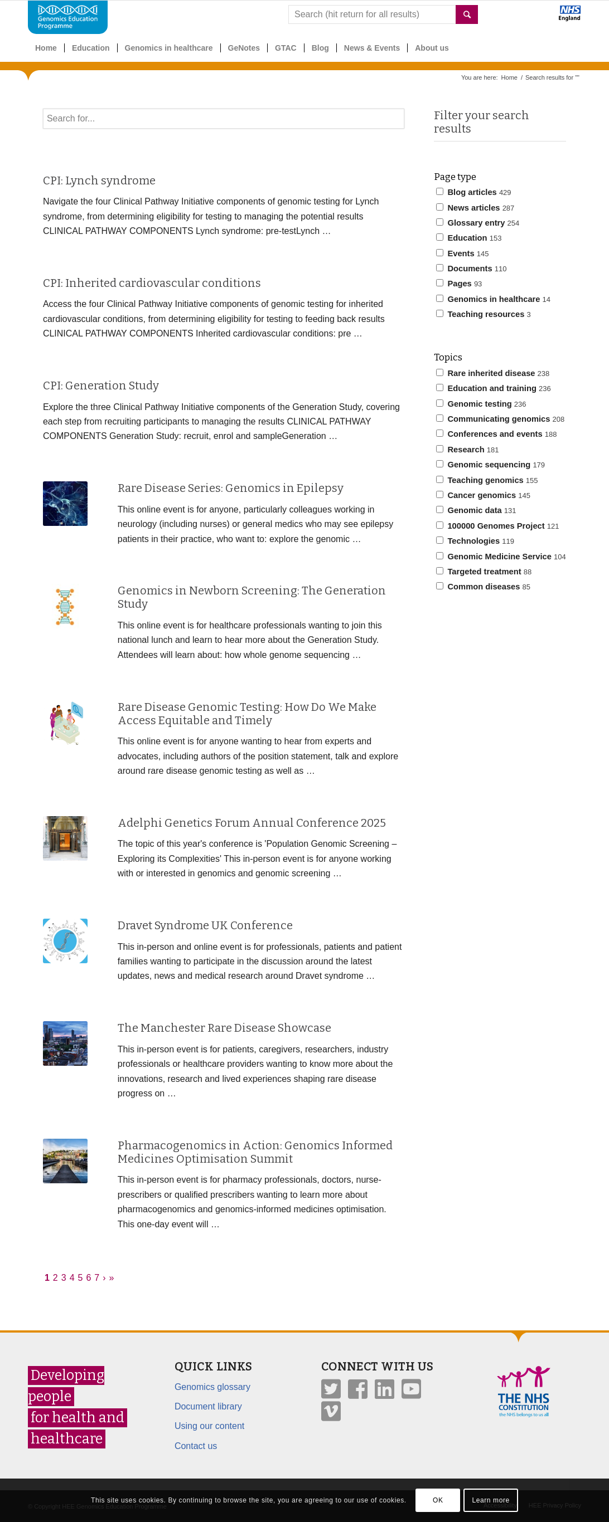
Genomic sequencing (490, 464)
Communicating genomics (500, 418)
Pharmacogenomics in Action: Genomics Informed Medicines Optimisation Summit (255, 1152)
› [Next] (104, 1277)
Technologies (475, 540)
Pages (459, 283)
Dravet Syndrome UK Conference (205, 925)
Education (468, 237)
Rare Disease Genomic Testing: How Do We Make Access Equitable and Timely (247, 713)
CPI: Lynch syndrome (99, 180)
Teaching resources (483, 314)
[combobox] (383, 14)
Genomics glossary (212, 1387)
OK (438, 1500)
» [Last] (111, 1277)
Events (462, 253)
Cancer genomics (483, 495)
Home (509, 77)
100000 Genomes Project (497, 525)
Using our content (209, 1426)
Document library (208, 1406)
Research (467, 449)
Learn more (490, 1500)
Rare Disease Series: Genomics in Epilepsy (231, 488)
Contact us (196, 1446)
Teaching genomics (487, 480)
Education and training (493, 388)
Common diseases (483, 586)
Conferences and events (496, 434)
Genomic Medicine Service (501, 556)
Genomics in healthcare (493, 299)
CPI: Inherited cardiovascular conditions (152, 283)
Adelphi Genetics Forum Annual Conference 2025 (252, 823)
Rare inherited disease (492, 373)
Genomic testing (481, 403)
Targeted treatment (483, 571)
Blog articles (473, 192)
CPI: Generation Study (101, 385)
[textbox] (223, 119)
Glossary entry (477, 222)
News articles (475, 207)
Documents (471, 268)
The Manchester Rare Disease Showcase (224, 1028)
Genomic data (476, 510)
